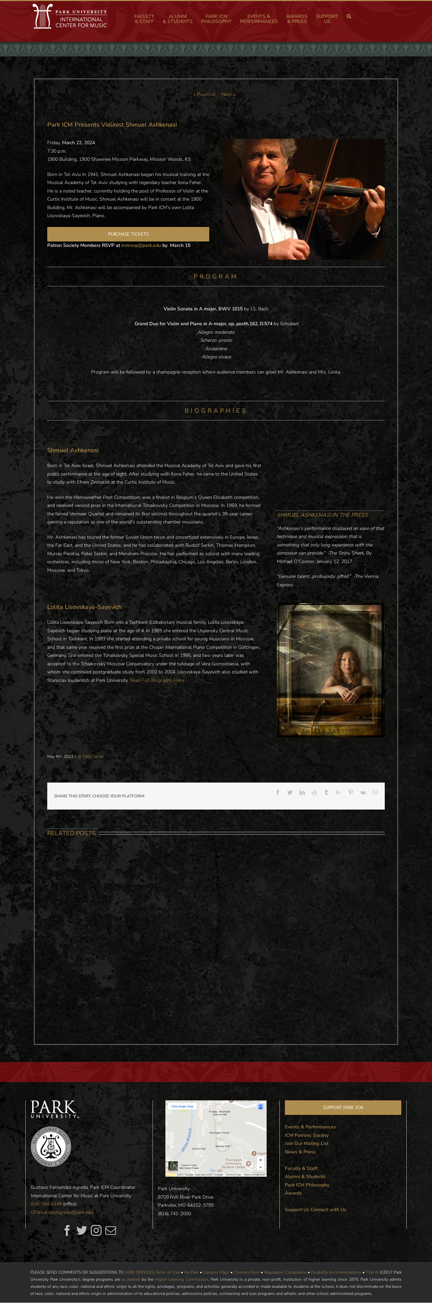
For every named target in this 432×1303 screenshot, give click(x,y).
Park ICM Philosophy (307, 1185)
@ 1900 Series (91, 756)
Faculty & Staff (301, 1168)
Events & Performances (310, 1127)
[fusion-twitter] (81, 1230)
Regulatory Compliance (285, 1272)
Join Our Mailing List (306, 1143)
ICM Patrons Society (307, 1135)
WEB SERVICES (139, 1272)
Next (227, 94)
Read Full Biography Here (157, 680)
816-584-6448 (46, 1204)
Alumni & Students (305, 1176)
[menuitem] (148, 19)
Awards (293, 1193)
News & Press (300, 1152)
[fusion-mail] (110, 1230)
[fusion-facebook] (67, 1230)
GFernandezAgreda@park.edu (62, 1212)
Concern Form (247, 1272)
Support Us (297, 1209)
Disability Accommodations (336, 1272)
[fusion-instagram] (96, 1230)
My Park (191, 1272)
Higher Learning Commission (181, 1279)
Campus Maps (216, 1272)
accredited (131, 1279)
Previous (206, 94)
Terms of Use (167, 1272)
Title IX (372, 1272)
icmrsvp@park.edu (141, 245)
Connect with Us (328, 1209)
